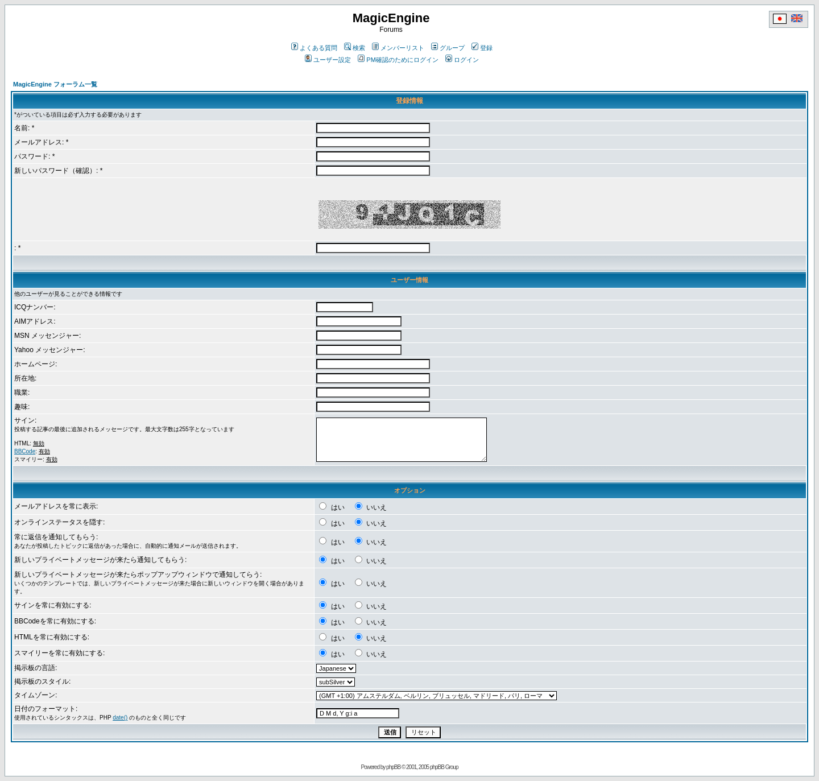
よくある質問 (314, 47)
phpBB (393, 767)
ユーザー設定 (328, 59)
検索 (354, 47)
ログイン (462, 59)
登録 (482, 47)
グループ (448, 47)
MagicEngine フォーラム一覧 (55, 84)
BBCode (24, 451)
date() (120, 717)
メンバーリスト (398, 47)
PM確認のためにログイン (398, 59)
